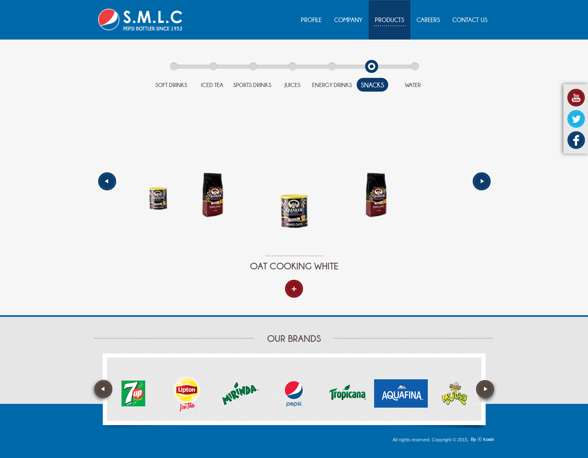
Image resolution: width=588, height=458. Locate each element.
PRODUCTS (389, 20)
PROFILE (311, 20)
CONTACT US (469, 20)
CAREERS (428, 20)
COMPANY (348, 20)
